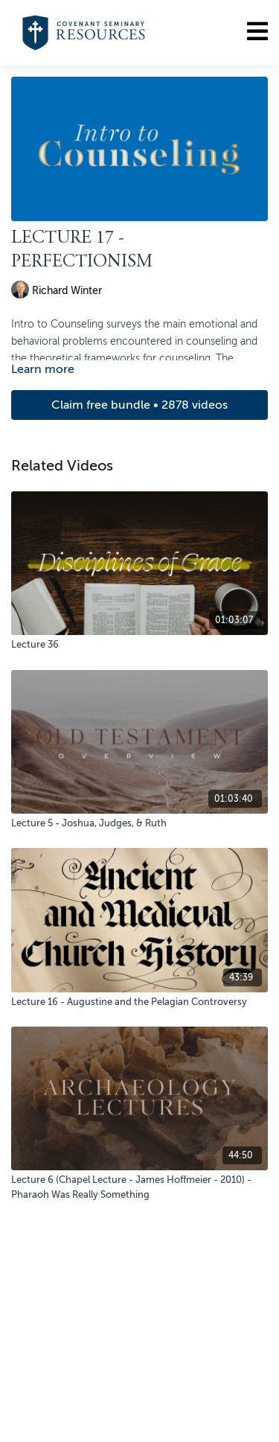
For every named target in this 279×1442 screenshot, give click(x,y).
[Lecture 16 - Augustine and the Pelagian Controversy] (139, 1002)
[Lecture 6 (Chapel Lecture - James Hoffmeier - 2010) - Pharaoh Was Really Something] (139, 1187)
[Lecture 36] (139, 644)
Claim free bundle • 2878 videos (139, 405)
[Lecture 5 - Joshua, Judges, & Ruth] (139, 823)
